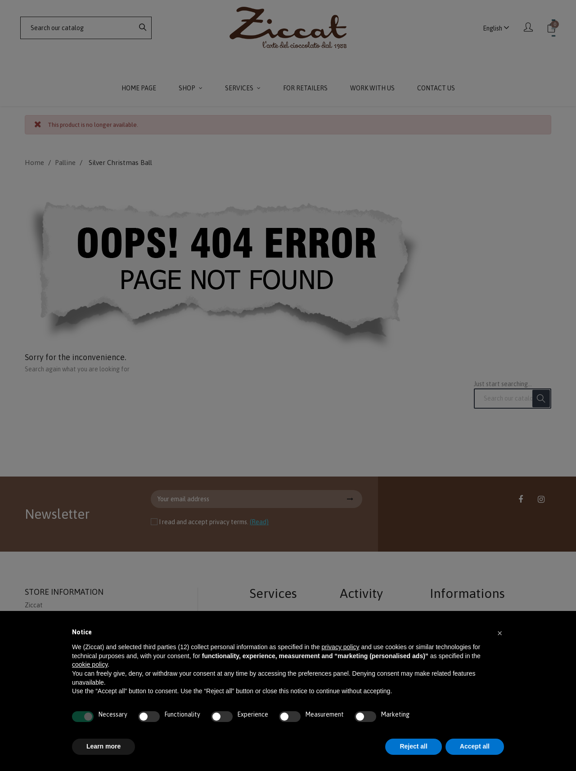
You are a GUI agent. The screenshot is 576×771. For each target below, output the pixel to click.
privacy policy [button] (341, 647)
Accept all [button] (475, 746)
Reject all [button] (413, 746)
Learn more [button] (103, 746)
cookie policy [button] (90, 664)
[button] (499, 632)
